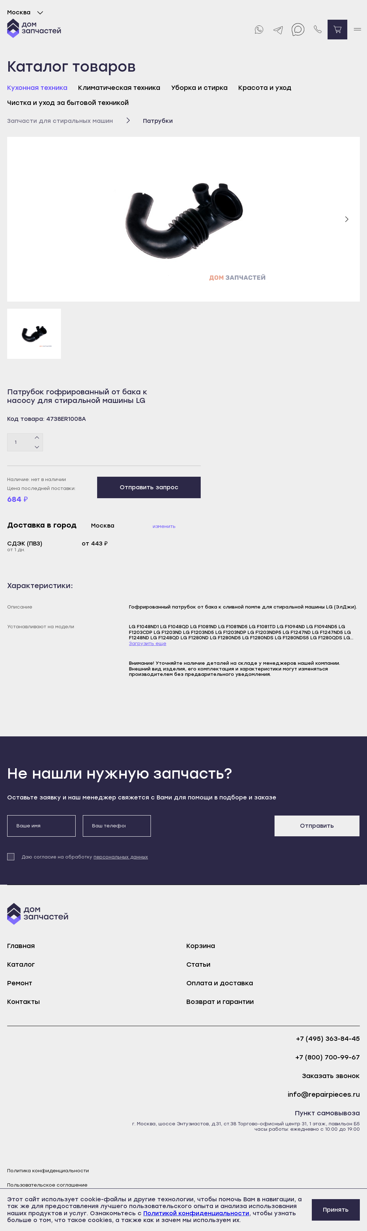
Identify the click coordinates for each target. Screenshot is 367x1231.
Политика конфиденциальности (48, 1170)
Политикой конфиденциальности (196, 1213)
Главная (21, 946)
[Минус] (37, 447)
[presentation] (212, 829)
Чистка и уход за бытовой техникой (68, 103)
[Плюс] (37, 438)
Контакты (23, 1002)
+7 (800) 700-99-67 (327, 1057)
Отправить (317, 825)
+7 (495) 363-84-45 (328, 1039)
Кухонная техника (37, 88)
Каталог (21, 964)
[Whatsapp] (258, 29)
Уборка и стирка (199, 88)
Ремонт (19, 983)
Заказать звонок (331, 1076)
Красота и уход (264, 88)
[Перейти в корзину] (337, 29)
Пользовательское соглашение (47, 1185)
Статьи (198, 964)
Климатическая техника (119, 88)
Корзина (200, 946)
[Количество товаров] (25, 442)
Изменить (164, 526)
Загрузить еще (147, 643)
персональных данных (121, 857)
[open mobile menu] (357, 29)
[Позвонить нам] (318, 29)
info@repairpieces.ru (324, 1094)
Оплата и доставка (219, 983)
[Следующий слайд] (346, 219)
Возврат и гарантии (220, 1002)
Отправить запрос (149, 487)
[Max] (298, 29)
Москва (26, 12)
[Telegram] (278, 29)
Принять (336, 1209)
